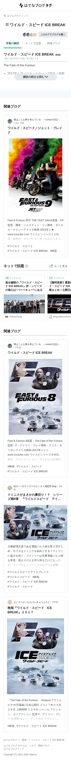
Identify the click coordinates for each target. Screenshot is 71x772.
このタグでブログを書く (52, 34)
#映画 (53, 250)
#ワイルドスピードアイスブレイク (28, 572)
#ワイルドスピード (19, 576)
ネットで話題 (33, 43)
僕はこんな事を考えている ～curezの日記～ (37, 119)
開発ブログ (44, 745)
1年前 (18, 347)
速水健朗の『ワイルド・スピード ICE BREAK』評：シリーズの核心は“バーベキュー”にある (23, 286)
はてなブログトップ (14, 749)
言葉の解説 (12, 43)
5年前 (55, 602)
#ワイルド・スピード (20, 246)
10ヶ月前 (19, 123)
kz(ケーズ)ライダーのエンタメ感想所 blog (35, 486)
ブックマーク (13, 277)
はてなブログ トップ (16, 15)
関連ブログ (53, 43)
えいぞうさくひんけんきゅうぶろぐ (32, 602)
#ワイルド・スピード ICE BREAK (28, 250)
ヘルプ (32, 745)
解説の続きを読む (35, 76)
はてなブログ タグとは (15, 745)
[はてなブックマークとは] (26, 266)
